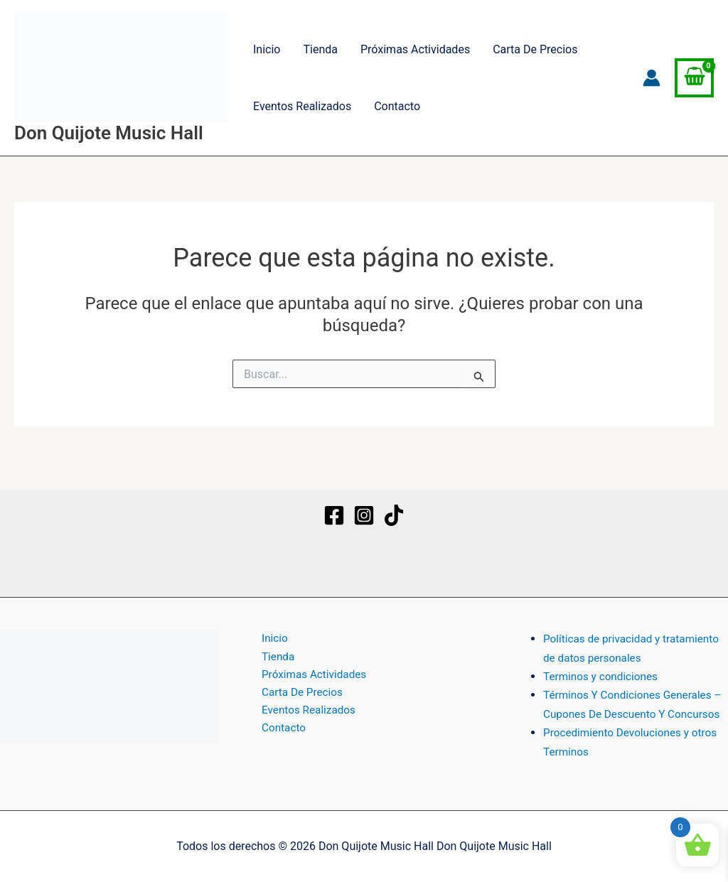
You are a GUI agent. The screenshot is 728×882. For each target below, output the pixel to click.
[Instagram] (364, 496)
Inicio (266, 49)
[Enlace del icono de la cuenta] (651, 78)
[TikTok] (394, 496)
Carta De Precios (535, 49)
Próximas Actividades (415, 49)
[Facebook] (334, 496)
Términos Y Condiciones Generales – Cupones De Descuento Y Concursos (631, 695)
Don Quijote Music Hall (108, 133)
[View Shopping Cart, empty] (694, 78)
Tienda (320, 49)
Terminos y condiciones (603, 658)
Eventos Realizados (302, 106)
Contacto (397, 106)
